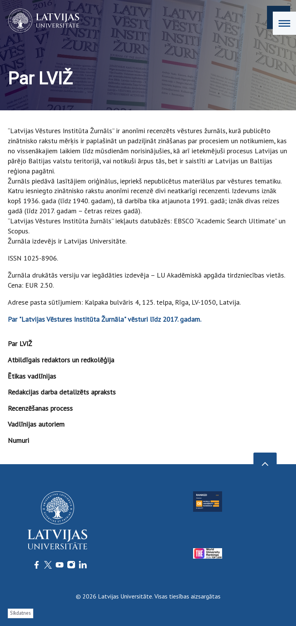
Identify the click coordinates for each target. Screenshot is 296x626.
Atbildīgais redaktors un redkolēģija (61, 359)
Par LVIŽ (20, 343)
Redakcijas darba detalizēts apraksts (62, 392)
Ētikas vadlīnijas (32, 376)
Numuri (18, 440)
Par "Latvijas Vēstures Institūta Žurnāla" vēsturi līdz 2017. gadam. (104, 319)
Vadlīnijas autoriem (36, 424)
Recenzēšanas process (40, 408)
